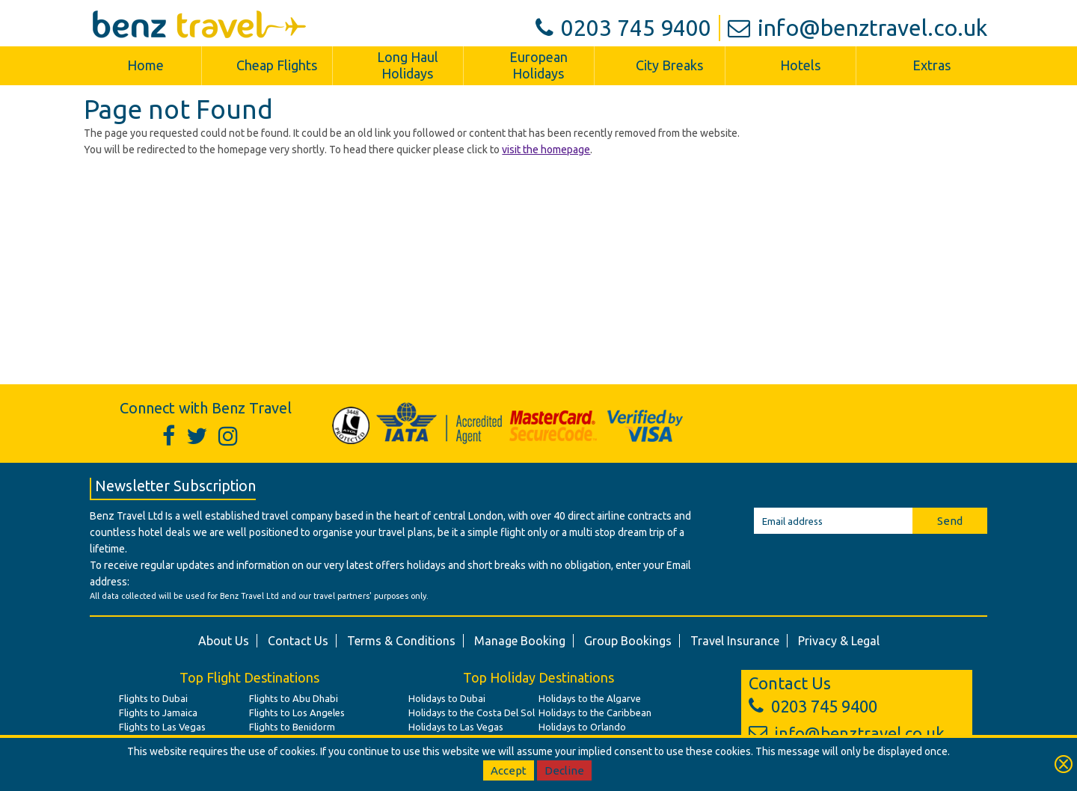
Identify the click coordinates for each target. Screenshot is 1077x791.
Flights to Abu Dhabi (293, 698)
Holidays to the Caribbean (594, 712)
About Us (223, 640)
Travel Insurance (734, 640)
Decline (564, 770)
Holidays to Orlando (582, 726)
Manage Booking (519, 640)
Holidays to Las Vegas (455, 726)
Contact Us (298, 640)
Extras (931, 65)
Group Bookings (628, 640)
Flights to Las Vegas (162, 726)
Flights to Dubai (153, 698)
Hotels (800, 65)
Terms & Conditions (401, 640)
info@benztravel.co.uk (857, 27)
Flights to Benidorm (292, 726)
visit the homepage (546, 150)
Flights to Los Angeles (297, 712)
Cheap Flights (276, 65)
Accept (509, 770)
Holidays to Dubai (446, 698)
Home (145, 65)
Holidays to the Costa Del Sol (471, 712)
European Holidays (538, 65)
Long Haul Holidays (407, 65)
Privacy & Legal (839, 640)
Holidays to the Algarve (589, 698)
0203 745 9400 (623, 27)
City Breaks (669, 65)
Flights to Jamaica (158, 712)
